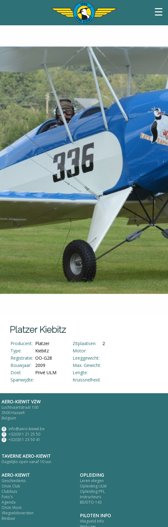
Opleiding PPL (92, 491)
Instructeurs (90, 496)
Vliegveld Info (92, 521)
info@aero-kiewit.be (27, 428)
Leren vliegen (92, 480)
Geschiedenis (14, 480)
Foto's (7, 496)
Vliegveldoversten (18, 513)
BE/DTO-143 (91, 502)
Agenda (9, 502)
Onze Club (11, 486)
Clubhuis (9, 491)
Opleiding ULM (93, 486)
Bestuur (9, 518)
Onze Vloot (12, 507)
